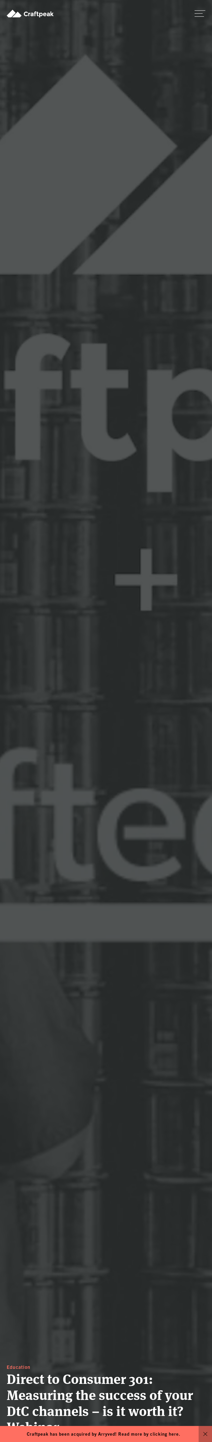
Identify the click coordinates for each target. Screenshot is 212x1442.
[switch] (200, 13)
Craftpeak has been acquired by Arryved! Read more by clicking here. (104, 1434)
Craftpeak (30, 13)
